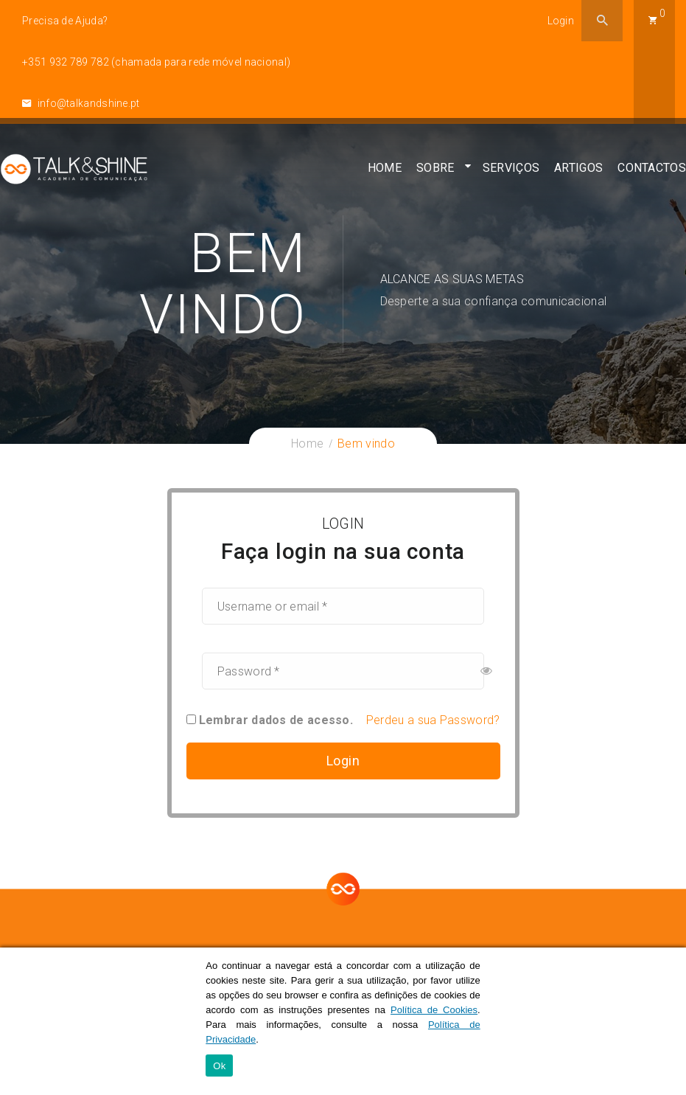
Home (385, 174)
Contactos (651, 174)
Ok (219, 1065)
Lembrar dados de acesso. (270, 720)
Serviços (511, 174)
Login (561, 21)
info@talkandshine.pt (81, 103)
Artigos (578, 174)
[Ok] (667, 1021)
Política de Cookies (434, 1009)
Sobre (435, 174)
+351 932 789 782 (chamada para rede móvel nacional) (156, 62)
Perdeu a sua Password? (433, 720)
